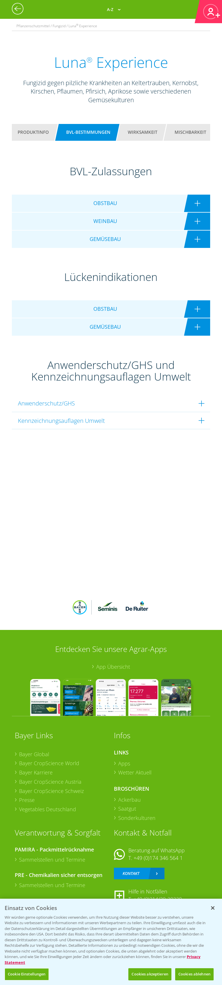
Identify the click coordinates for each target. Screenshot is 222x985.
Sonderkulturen (137, 817)
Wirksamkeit (142, 132)
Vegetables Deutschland (47, 809)
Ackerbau (129, 799)
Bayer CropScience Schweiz (51, 790)
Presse (27, 799)
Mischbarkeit (190, 132)
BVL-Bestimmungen (88, 132)
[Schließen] (212, 908)
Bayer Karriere (36, 772)
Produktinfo (33, 132)
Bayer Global (34, 754)
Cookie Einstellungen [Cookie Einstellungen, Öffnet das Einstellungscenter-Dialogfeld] (27, 974)
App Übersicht (113, 666)
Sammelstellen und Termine (52, 859)
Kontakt (131, 873)
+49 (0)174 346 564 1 (158, 857)
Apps (124, 763)
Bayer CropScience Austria (50, 781)
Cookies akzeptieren (150, 974)
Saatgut (127, 808)
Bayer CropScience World (49, 763)
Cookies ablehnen (194, 974)
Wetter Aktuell (134, 772)
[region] (111, 942)
